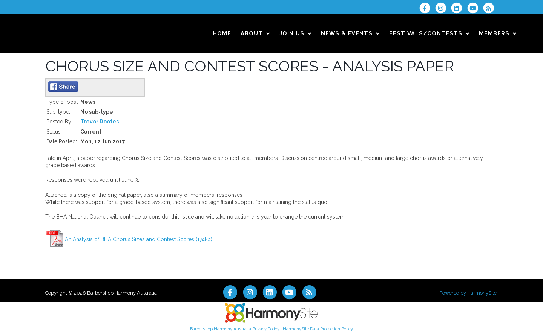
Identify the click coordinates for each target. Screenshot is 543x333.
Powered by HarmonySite (468, 293)
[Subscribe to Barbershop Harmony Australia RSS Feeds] (490, 8)
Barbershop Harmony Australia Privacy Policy (234, 328)
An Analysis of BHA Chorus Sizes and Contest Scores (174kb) (138, 239)
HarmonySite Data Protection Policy (318, 328)
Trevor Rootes (99, 122)
